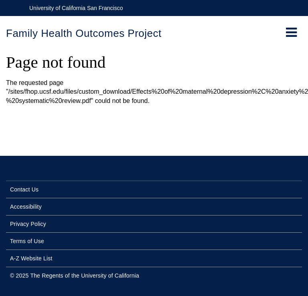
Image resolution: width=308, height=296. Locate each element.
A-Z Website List (31, 258)
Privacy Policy (28, 224)
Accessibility (26, 206)
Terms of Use (27, 241)
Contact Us (24, 189)
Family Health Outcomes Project (84, 33)
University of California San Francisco (76, 8)
